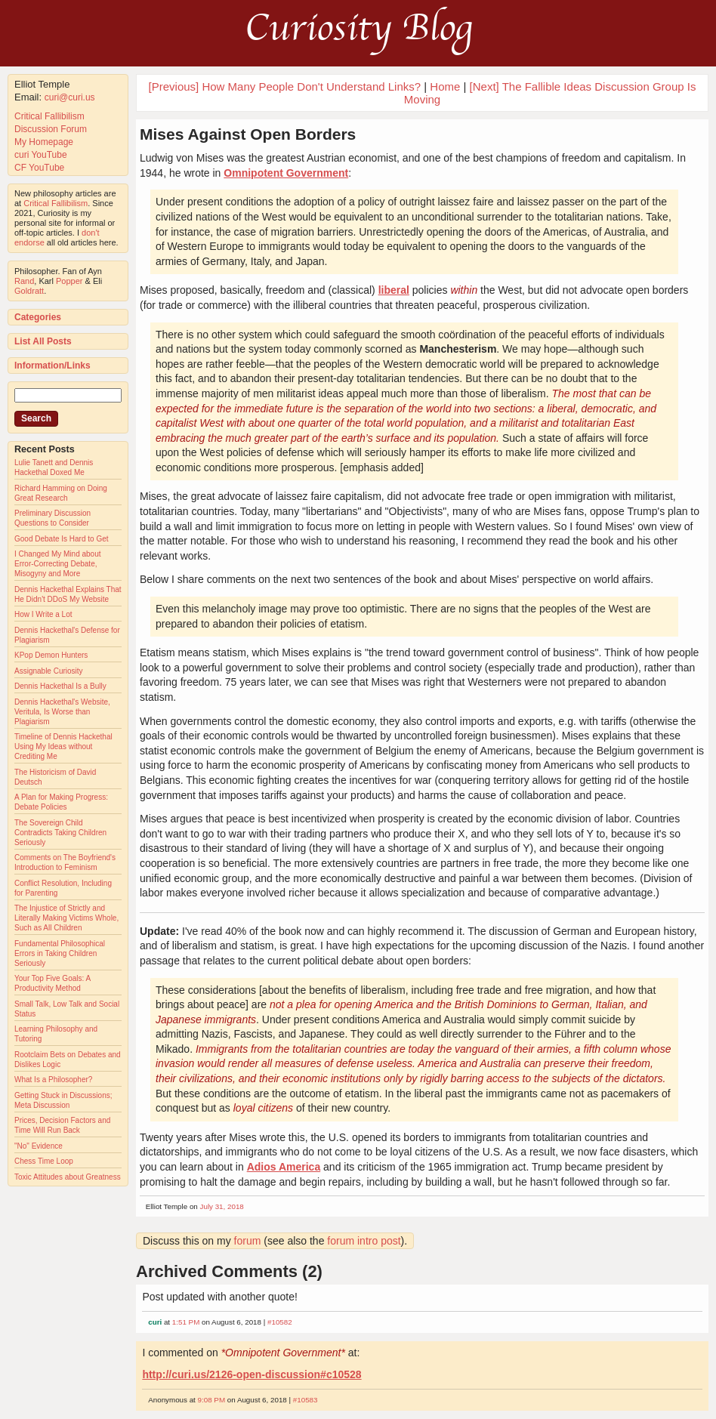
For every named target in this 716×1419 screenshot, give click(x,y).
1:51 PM (186, 1322)
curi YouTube (40, 155)
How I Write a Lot (43, 614)
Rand (24, 280)
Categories (37, 317)
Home (445, 86)
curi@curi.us (70, 97)
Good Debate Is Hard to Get (61, 539)
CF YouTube (39, 167)
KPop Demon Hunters (51, 655)
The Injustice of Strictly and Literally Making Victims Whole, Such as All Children (66, 918)
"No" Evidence (38, 1146)
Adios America (284, 1167)
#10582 (279, 1322)
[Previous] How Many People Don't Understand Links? (285, 86)
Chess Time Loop (43, 1161)
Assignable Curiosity (48, 671)
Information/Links (52, 365)
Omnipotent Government (286, 173)
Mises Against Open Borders (248, 134)
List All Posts (43, 341)
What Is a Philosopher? (53, 1079)
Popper (69, 280)
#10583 (305, 1400)
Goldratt (29, 290)
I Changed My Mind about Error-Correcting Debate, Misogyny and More (57, 564)
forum (247, 1241)
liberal (393, 290)
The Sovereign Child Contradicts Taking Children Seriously (60, 833)
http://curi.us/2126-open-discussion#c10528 (251, 1374)
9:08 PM (212, 1400)
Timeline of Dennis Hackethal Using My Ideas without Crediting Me (63, 746)
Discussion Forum (50, 129)
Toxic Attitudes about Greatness (67, 1177)
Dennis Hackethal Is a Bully (60, 686)
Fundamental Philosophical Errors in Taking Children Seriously (59, 953)
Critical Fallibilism (49, 116)
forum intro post (363, 1241)
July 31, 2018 (222, 1206)
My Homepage (43, 142)
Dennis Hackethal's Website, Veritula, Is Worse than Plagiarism (62, 712)
